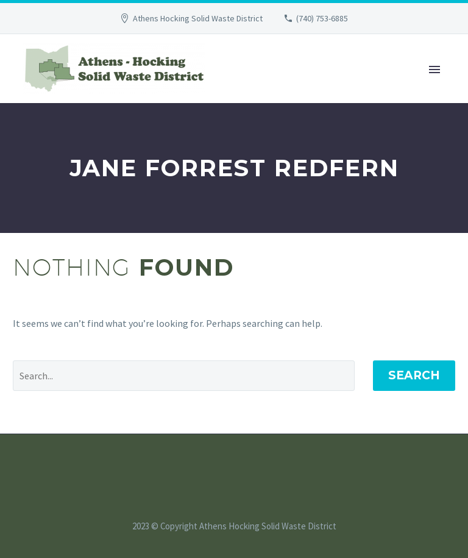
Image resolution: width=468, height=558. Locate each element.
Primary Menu (434, 69)
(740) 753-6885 (322, 18)
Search (414, 375)
